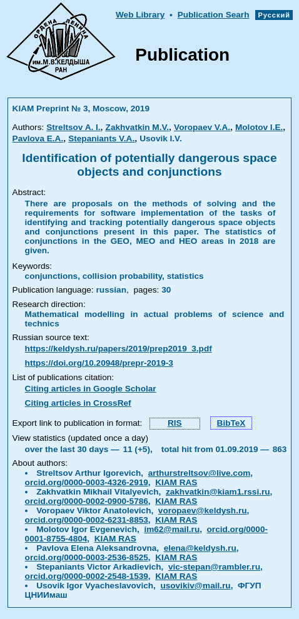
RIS (175, 423)
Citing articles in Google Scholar (90, 388)
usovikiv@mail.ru (195, 585)
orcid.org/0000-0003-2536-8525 (86, 557)
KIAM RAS (176, 482)
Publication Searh (214, 14)
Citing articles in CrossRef (78, 403)
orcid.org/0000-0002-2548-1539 (86, 576)
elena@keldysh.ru (200, 548)
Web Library (140, 14)
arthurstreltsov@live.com (199, 473)
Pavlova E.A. (38, 138)
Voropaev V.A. (202, 127)
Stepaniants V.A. (101, 138)
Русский (274, 15)
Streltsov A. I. (73, 127)
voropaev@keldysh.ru (202, 510)
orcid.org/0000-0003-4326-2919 (86, 482)
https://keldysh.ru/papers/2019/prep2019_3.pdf (118, 348)
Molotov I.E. (259, 127)
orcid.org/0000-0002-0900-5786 (86, 501)
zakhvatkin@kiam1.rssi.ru (218, 491)
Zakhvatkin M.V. (138, 127)
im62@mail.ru (172, 529)
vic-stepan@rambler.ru (214, 566)
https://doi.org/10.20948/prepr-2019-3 (99, 363)
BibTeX (231, 423)
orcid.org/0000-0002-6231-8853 (86, 520)
